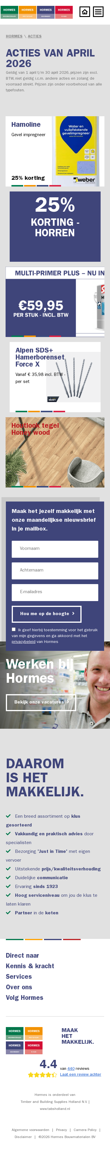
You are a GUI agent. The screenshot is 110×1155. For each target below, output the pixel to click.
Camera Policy (85, 1130)
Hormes (14, 37)
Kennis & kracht (30, 967)
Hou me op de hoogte (47, 614)
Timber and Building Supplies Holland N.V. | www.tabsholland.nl (55, 1106)
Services (19, 977)
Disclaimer (23, 1137)
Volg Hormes (24, 998)
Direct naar (22, 956)
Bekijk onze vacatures (41, 702)
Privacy (61, 1130)
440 (71, 1069)
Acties (35, 37)
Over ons (19, 988)
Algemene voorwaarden (30, 1130)
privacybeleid (23, 642)
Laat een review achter (80, 1075)
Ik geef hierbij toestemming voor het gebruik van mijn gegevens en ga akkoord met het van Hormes (55, 635)
